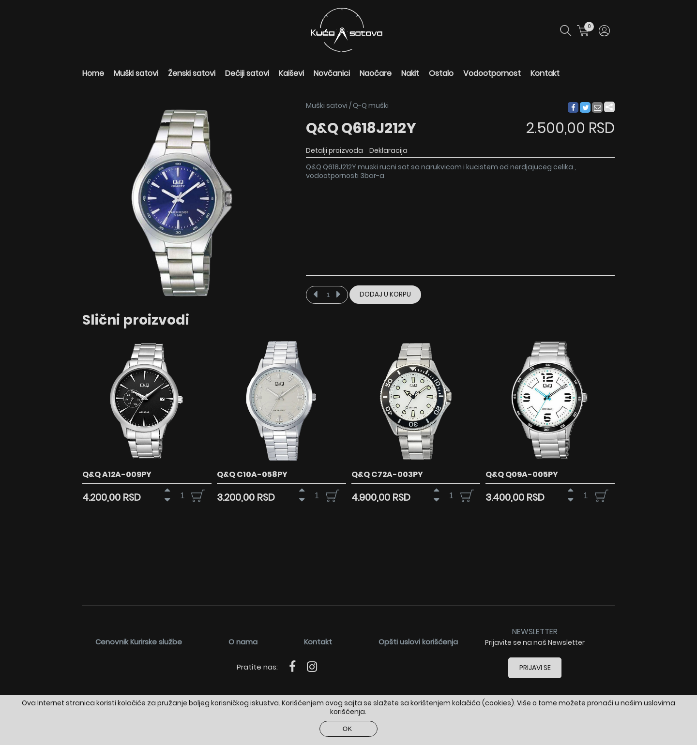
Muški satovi (136, 73)
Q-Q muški (371, 105)
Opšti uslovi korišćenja (418, 642)
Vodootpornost (492, 73)
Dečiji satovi (247, 73)
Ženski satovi (191, 73)
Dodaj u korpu (385, 294)
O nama (243, 642)
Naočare (376, 73)
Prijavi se (535, 667)
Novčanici (332, 73)
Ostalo (441, 73)
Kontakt (545, 73)
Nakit (410, 73)
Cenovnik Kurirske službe (138, 642)
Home (93, 73)
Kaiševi (291, 73)
